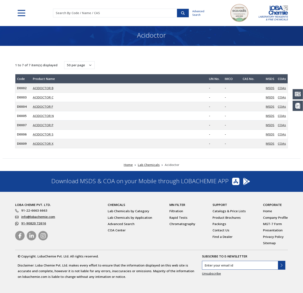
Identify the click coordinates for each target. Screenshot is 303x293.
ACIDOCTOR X (43, 143)
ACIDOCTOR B (43, 88)
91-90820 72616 (33, 223)
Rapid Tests (178, 217)
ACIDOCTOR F (43, 106)
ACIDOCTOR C (43, 97)
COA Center (117, 230)
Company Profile (275, 217)
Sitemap (269, 243)
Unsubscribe (211, 273)
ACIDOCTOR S (43, 134)
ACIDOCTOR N (43, 116)
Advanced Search (198, 13)
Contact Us (221, 230)
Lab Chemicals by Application (130, 217)
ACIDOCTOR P (43, 125)
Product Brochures (227, 217)
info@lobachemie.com (38, 217)
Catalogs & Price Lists (229, 211)
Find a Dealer (223, 237)
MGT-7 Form (272, 224)
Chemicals (116, 205)
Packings (219, 224)
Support (220, 205)
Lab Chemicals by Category (128, 211)
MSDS (270, 88)
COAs (282, 88)
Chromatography (182, 224)
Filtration (176, 211)
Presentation (273, 230)
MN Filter (177, 205)
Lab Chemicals (149, 165)
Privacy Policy (273, 237)
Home (128, 165)
